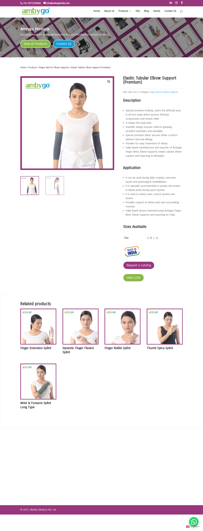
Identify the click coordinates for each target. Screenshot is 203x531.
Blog (146, 11)
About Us (109, 11)
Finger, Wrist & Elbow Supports (54, 67)
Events (156, 11)
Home (96, 11)
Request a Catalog (139, 265)
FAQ (138, 11)
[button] (109, 81)
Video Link (134, 277)
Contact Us (170, 11)
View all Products (35, 44)
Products (123, 11)
